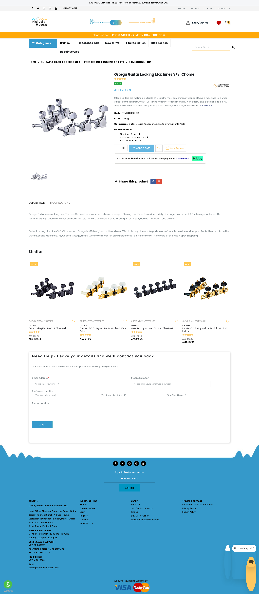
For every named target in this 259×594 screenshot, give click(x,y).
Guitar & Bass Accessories (60, 62)
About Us (136, 504)
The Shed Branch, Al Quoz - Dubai (59, 511)
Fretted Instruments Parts (104, 62)
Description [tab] (37, 203)
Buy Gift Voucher (139, 515)
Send (42, 424)
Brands (65, 43)
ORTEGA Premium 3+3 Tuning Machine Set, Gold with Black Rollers (204, 328)
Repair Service (69, 51)
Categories (41, 43)
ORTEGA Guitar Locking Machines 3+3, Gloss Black (47, 327)
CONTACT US (224, 8)
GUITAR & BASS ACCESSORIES (41, 321)
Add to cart (143, 148)
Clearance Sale (89, 43)
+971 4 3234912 (68, 8)
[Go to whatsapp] (8, 584)
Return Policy (189, 512)
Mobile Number (139, 377)
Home (33, 62)
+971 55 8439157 (37, 545)
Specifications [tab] (60, 203)
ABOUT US (196, 8)
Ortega (126, 118)
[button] (227, 21)
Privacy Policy (189, 508)
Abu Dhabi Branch (130, 140)
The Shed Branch (130, 134)
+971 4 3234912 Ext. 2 (39, 552)
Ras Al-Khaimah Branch (47, 526)
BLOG (209, 8)
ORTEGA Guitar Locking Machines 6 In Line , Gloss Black (152, 327)
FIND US (181, 8)
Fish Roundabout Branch (134, 137)
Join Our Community (142, 508)
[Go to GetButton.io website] (8, 591)
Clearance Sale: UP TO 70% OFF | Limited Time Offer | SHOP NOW (128, 35)
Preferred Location (43, 391)
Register (84, 515)
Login (82, 512)
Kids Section (159, 43)
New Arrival (112, 43)
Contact (84, 519)
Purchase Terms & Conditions (197, 504)
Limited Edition (136, 43)
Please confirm (40, 403)
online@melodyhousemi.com (44, 567)
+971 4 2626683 (37, 560)
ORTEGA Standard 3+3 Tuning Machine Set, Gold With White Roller (103, 328)
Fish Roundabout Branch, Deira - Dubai (55, 518)
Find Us (134, 512)
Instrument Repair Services (145, 519)
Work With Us (86, 523)
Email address (40, 377)
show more (206, 105)
